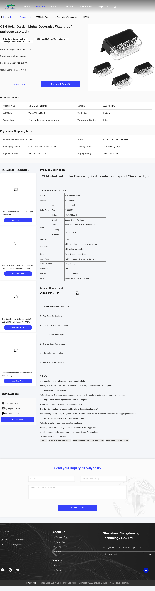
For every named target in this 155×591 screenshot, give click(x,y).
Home (27, 6)
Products (40, 6)
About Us (56, 6)
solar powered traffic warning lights (88, 440)
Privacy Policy (31, 583)
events (69, 6)
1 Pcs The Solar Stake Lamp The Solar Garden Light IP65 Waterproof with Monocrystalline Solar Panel (17, 268)
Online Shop (85, 6)
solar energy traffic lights (60, 440)
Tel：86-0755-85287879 (13, 540)
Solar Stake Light (26, 17)
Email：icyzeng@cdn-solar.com (16, 545)
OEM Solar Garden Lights (117, 440)
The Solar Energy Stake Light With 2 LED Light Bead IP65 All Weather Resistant (16, 322)
